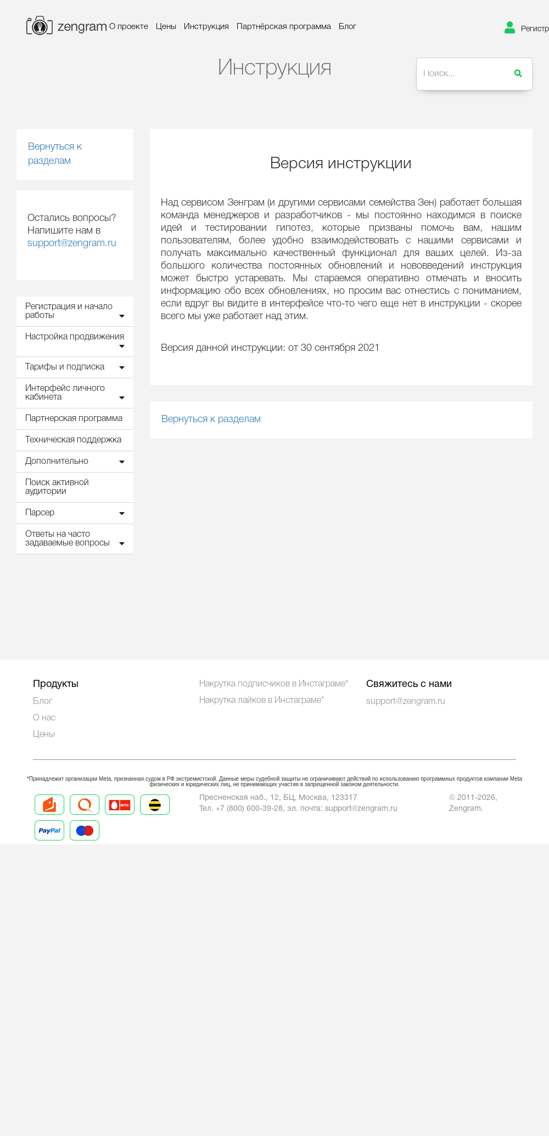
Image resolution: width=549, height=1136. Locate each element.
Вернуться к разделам (55, 154)
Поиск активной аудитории (57, 487)
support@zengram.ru (71, 243)
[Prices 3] (119, 814)
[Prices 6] (84, 840)
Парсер (77, 513)
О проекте (128, 27)
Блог (347, 27)
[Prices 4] (154, 814)
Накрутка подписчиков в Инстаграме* (274, 684)
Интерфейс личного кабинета (77, 393)
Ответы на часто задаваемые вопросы (77, 539)
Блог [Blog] (42, 702)
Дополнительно (77, 461)
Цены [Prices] (44, 735)
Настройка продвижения (77, 341)
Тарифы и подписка (77, 367)
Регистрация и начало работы (77, 311)
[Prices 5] (49, 840)
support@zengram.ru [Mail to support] (361, 809)
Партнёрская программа (284, 27)
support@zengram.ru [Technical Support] (405, 702)
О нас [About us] (44, 718)
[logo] (52, 27)
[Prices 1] (49, 814)
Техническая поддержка (73, 440)
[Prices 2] (84, 814)
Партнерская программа (73, 419)
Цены (166, 27)
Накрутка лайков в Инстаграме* (261, 701)
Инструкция (206, 27)
